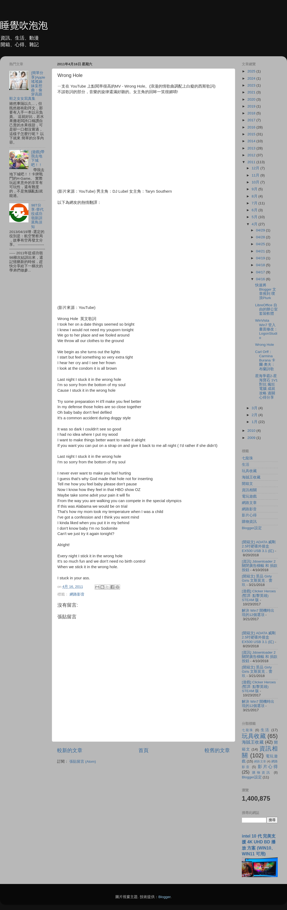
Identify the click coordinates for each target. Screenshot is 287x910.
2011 (251, 162)
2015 (251, 134)
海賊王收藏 (251, 477)
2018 (251, 113)
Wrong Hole (264, 345)
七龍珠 (247, 458)
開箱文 (247, 484)
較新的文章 (69, 750)
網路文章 (249, 503)
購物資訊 (249, 522)
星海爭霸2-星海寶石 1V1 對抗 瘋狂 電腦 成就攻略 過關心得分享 (266, 386)
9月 (255, 189)
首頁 (143, 750)
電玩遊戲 (249, 496)
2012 (251, 155)
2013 (251, 148)
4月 (255, 224)
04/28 (261, 237)
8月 (255, 196)
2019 (251, 106)
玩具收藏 (249, 471)
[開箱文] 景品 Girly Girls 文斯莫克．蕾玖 (257, 580)
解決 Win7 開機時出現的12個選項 (258, 613)
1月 (255, 422)
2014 (251, 141)
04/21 (261, 251)
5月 (255, 217)
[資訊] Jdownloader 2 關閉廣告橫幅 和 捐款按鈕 (259, 565)
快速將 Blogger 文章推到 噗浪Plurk (265, 291)
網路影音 (77, 594)
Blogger (164, 897)
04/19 (261, 258)
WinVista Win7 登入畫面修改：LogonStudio (266, 329)
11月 (256, 175)
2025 (251, 71)
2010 (251, 431)
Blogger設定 (252, 528)
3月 (255, 408)
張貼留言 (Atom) (82, 762)
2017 (251, 120)
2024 (251, 78)
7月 (255, 203)
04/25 (261, 244)
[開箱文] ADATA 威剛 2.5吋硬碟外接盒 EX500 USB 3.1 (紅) (259, 546)
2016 (251, 127)
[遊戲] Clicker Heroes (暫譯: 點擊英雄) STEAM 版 (259, 595)
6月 (255, 210)
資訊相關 (249, 490)
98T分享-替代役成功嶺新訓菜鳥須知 (37, 216)
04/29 (261, 230)
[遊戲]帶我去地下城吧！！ (37, 158)
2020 (251, 99)
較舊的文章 (217, 750)
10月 (256, 182)
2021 (251, 92)
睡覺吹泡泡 (24, 25)
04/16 (261, 279)
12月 (256, 168)
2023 (251, 85)
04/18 (261, 265)
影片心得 (249, 515)
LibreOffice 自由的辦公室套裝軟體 (266, 309)
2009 (251, 438)
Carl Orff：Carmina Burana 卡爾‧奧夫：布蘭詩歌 (265, 360)
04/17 (261, 272)
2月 (255, 415)
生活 (245, 465)
